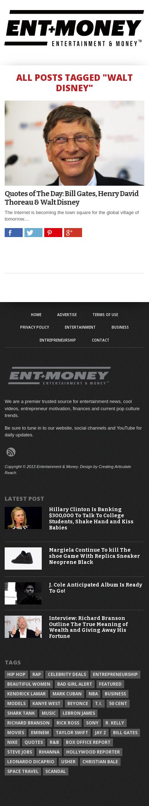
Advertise (67, 314)
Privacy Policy (34, 327)
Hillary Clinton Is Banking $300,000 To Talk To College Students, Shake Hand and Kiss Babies (91, 519)
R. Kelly (114, 723)
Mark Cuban (67, 694)
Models (16, 703)
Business (120, 327)
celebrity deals (67, 674)
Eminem (40, 732)
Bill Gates (125, 732)
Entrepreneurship (58, 340)
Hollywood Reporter (93, 752)
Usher (68, 762)
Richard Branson (28, 723)
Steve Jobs (19, 752)
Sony (92, 723)
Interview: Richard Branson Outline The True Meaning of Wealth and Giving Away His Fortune (88, 627)
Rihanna (49, 752)
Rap (36, 674)
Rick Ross (68, 723)
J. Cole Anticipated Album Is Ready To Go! (95, 588)
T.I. (98, 703)
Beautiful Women (28, 684)
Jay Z (100, 732)
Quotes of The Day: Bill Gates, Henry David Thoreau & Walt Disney (72, 198)
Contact (100, 340)
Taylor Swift (72, 732)
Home (36, 314)
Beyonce (77, 703)
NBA (93, 694)
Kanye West (46, 703)
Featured (110, 684)
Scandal (55, 771)
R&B (54, 742)
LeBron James (79, 713)
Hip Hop (16, 674)
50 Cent (118, 703)
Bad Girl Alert (74, 684)
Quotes (33, 742)
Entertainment (80, 327)
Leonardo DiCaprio (30, 762)
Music (49, 713)
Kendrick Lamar (26, 694)
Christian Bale (100, 762)
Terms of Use (105, 314)
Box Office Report (88, 742)
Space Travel (23, 771)
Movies (15, 732)
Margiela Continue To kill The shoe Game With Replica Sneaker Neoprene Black (94, 556)
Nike (12, 742)
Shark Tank (21, 713)
